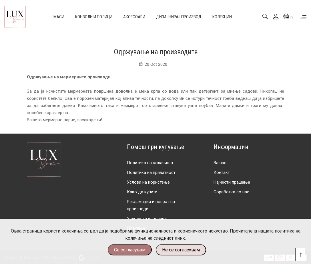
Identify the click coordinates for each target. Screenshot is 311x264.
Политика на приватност (151, 172)
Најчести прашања (232, 182)
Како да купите (142, 191)
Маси (58, 16)
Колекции (222, 16)
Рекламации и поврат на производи (151, 205)
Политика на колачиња (150, 162)
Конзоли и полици (93, 16)
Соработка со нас (231, 191)
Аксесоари (134, 16)
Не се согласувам (181, 250)
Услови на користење (148, 182)
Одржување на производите (156, 52)
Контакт (222, 172)
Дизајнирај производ (179, 16)
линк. (180, 238)
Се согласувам (129, 250)
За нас (220, 162)
